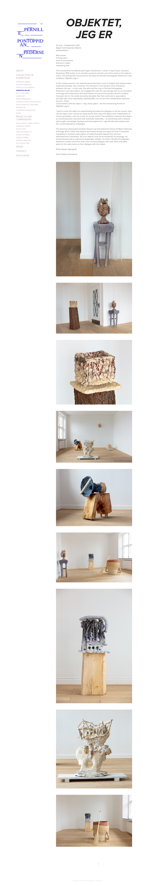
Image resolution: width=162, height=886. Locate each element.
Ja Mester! (20, 96)
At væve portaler (23, 85)
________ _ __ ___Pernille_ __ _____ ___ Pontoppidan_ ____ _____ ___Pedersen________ (30, 39)
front (19, 147)
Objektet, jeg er (23, 90)
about (20, 71)
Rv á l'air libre (22, 93)
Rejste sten (21, 129)
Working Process (23, 140)
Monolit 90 (20, 107)
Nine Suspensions (23, 99)
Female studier (22, 135)
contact (21, 151)
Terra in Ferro (22, 137)
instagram (22, 155)
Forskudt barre (23, 82)
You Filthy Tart (22, 143)
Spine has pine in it (24, 132)
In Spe (18, 113)
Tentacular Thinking (25, 87)
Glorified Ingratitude (25, 110)
